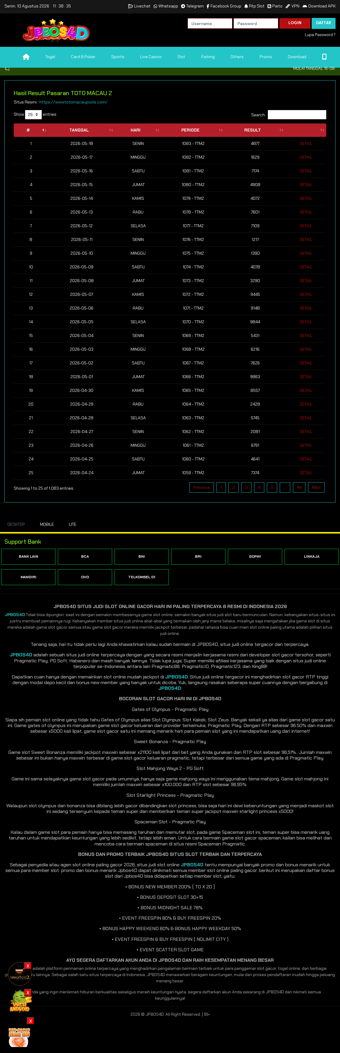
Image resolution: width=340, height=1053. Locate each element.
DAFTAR (323, 23)
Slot (181, 56)
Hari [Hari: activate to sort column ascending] (135, 130)
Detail (306, 143)
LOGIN (295, 23)
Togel (50, 56)
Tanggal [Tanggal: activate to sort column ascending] (79, 130)
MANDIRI (28, 577)
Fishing (208, 56)
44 (299, 487)
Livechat (139, 6)
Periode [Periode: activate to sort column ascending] (190, 130)
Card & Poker (83, 56)
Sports (117, 56)
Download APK (319, 6)
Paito (275, 6)
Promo (265, 56)
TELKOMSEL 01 (141, 577)
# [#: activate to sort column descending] (28, 130)
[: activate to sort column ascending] (305, 130)
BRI (198, 556)
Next (316, 487)
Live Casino (151, 56)
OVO (85, 577)
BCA (85, 556)
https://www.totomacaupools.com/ (73, 102)
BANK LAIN (28, 556)
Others (237, 56)
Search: (288, 114)
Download (297, 56)
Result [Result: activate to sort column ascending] (252, 130)
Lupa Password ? (320, 34)
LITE (72, 524)
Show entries (35, 114)
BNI (141, 556)
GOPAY (255, 556)
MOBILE (47, 524)
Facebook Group (224, 6)
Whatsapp (166, 6)
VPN (292, 6)
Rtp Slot (254, 6)
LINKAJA (311, 556)
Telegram (192, 6)
